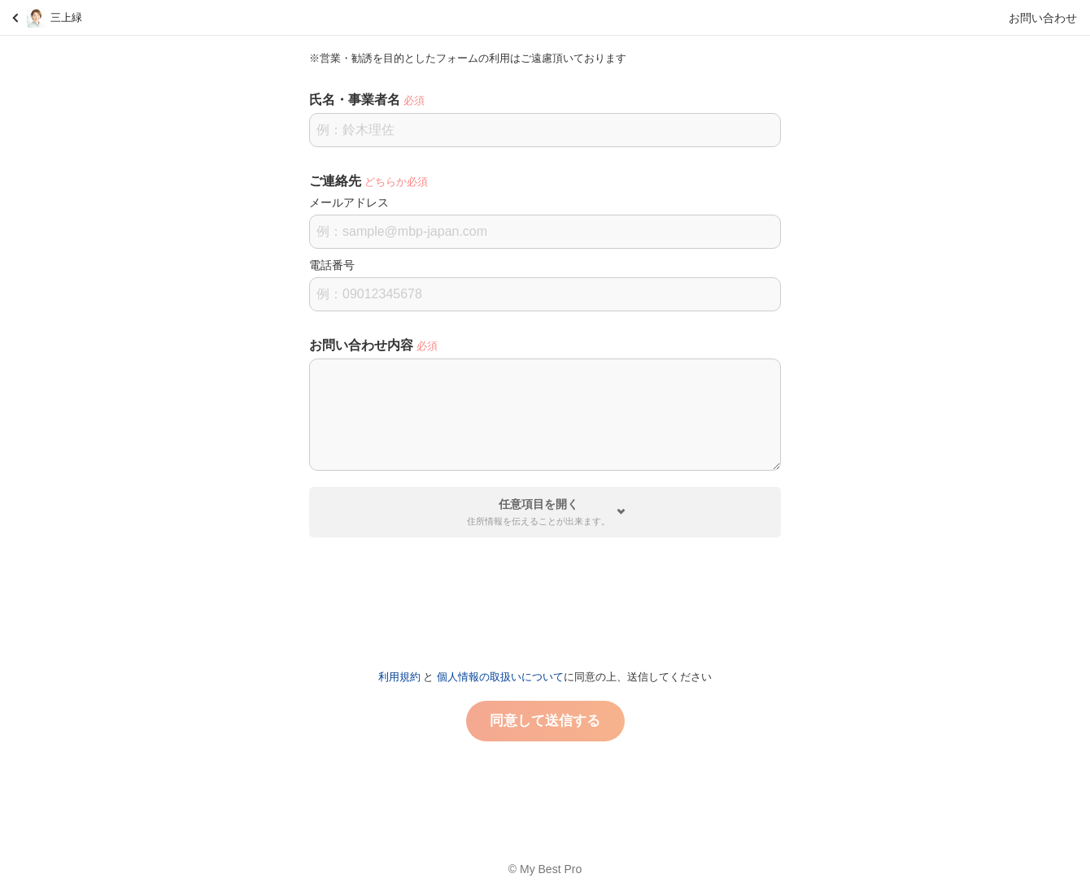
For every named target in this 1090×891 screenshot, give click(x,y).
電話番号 (332, 265)
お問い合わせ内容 (361, 345)
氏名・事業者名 (354, 99)
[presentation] (545, 596)
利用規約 (399, 677)
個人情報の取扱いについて (500, 677)
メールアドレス (349, 202)
